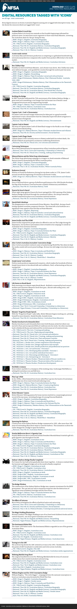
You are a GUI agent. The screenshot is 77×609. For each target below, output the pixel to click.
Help (44, 1)
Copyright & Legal (40, 606)
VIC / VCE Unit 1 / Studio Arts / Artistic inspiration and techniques (36, 342)
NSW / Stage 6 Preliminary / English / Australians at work (33, 300)
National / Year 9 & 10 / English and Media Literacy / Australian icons (37, 535)
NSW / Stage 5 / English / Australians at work (29, 291)
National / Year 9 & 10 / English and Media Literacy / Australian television (39, 62)
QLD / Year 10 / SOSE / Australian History (27, 595)
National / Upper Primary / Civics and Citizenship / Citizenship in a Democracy (40, 308)
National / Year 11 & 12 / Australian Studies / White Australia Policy (37, 167)
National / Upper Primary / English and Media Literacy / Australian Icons (38, 539)
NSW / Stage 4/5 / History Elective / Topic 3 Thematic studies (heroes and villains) (42, 131)
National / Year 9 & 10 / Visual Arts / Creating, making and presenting (38, 153)
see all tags (6, 18)
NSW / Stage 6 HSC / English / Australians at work (31, 298)
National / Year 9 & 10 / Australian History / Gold (30, 186)
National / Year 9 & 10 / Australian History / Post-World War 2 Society (37, 90)
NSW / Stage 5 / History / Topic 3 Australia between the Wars (34, 105)
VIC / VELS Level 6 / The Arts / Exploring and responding (33, 332)
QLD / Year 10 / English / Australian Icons (27, 537)
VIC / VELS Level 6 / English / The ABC (26, 549)
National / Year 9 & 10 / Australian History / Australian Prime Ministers (38, 318)
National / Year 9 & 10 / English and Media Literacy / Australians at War (38, 454)
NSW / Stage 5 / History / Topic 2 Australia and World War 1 (34, 442)
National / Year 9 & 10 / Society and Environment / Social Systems (36, 133)
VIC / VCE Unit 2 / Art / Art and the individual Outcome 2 (33, 353)
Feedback (25, 606)
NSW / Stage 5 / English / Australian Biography (30, 40)
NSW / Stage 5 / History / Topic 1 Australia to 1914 (31, 42)
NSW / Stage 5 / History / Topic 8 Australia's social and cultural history (38, 76)
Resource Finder (36, 1)
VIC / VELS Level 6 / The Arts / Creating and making (31, 330)
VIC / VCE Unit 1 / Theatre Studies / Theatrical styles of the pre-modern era (39, 359)
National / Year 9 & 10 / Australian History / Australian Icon (34, 109)
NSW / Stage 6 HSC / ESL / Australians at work (29, 302)
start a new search (17, 18)
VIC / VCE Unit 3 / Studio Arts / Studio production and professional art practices (41, 346)
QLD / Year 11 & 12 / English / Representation (29, 279)
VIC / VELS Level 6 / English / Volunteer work (29, 294)
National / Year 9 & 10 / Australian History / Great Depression (35, 198)
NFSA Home (51, 1)
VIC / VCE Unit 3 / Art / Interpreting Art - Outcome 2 (31, 357)
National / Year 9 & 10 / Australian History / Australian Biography (36, 46)
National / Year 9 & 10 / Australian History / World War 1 (33, 450)
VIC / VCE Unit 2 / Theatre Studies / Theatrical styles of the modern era (38, 361)
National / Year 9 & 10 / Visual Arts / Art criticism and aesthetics (35, 143)
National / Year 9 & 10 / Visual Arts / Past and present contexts (35, 338)
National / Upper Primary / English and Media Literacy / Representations (38, 521)
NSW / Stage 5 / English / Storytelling (26, 74)
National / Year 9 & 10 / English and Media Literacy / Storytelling (36, 519)
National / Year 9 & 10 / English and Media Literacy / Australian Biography (39, 48)
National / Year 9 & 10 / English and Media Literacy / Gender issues (36, 591)
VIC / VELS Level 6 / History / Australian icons (29, 107)
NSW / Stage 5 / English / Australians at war (28, 440)
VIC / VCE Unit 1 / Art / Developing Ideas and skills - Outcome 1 (35, 351)
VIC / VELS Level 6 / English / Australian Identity (30, 233)
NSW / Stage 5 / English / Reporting (25, 211)
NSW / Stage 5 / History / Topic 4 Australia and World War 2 (34, 251)
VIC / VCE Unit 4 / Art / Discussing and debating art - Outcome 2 (35, 355)
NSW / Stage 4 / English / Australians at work (29, 296)
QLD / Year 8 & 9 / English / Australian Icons (28, 567)
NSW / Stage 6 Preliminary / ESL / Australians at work (32, 304)
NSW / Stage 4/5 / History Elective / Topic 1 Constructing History (36, 385)
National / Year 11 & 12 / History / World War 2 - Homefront (34, 257)
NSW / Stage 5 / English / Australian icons (28, 531)
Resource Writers (24, 1)
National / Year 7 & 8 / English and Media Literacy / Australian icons (37, 565)
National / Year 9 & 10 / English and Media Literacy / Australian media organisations (43, 551)
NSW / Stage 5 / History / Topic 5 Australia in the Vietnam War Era (36, 403)
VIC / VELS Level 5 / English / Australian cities (29, 468)
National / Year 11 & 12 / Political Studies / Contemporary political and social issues (42, 509)
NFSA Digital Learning (8, 1)
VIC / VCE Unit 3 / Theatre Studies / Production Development (34, 363)
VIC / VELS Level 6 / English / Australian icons (29, 533)
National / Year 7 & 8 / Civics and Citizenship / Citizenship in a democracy (39, 150)
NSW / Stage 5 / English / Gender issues (27, 581)
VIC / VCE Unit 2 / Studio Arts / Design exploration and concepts (35, 344)
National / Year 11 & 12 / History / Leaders (28, 50)
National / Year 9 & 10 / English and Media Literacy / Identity (34, 237)
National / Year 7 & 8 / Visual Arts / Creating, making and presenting (37, 340)
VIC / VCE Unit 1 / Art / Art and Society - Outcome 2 (31, 349)
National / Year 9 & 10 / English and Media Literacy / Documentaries (37, 121)
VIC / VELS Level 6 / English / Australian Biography (31, 44)
